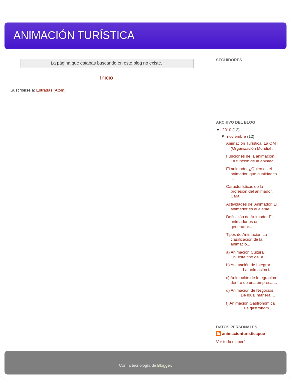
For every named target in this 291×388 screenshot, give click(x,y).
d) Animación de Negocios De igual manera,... (250, 292)
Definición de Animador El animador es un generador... (249, 222)
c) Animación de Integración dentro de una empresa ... (251, 280)
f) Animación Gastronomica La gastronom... (250, 305)
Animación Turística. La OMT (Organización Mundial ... (252, 145)
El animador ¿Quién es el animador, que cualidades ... (251, 174)
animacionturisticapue (243, 333)
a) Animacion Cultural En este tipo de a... (250, 254)
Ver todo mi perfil (231, 341)
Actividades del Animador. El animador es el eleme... (252, 206)
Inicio (106, 77)
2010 (227, 130)
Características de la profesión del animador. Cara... (249, 191)
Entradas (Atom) (51, 90)
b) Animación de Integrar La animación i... (249, 267)
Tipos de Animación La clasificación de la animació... (246, 239)
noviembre (237, 136)
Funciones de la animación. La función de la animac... (251, 158)
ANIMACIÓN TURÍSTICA (74, 35)
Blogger (164, 365)
